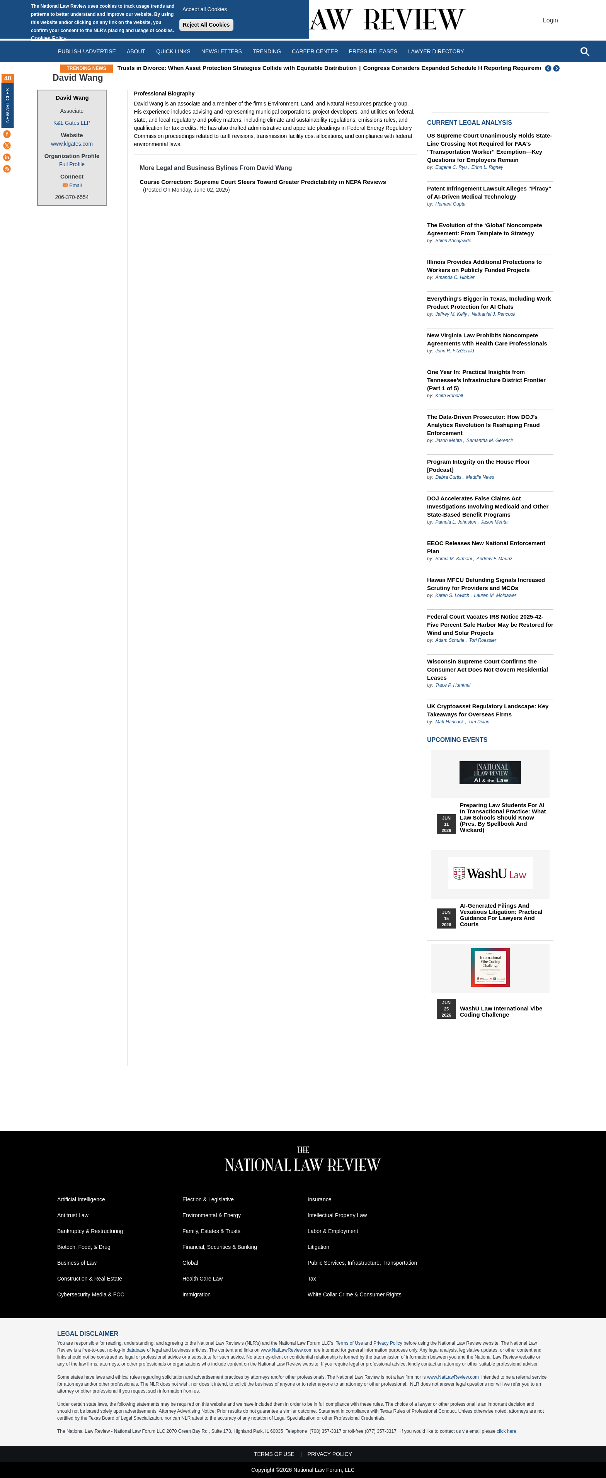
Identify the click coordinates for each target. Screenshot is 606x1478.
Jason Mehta (448, 440)
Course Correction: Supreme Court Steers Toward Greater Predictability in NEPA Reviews (263, 182)
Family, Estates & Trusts (211, 1231)
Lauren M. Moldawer (495, 595)
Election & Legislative (208, 1199)
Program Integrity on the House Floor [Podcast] (478, 465)
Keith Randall (449, 395)
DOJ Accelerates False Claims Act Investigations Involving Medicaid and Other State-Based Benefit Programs (487, 506)
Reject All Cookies (206, 25)
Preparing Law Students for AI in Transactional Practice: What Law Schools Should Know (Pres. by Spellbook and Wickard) (503, 817)
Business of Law (77, 1263)
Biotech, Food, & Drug (84, 1247)
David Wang (72, 97)
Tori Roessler (482, 640)
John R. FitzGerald (454, 351)
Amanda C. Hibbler (454, 277)
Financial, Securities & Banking (219, 1247)
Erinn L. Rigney (487, 167)
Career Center (315, 51)
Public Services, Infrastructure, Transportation (362, 1263)
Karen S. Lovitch (452, 595)
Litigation (318, 1247)
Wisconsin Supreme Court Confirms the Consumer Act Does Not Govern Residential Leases (487, 669)
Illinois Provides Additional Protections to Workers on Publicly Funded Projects (484, 266)
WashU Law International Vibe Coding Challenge (501, 1011)
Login (550, 20)
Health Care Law (202, 1279)
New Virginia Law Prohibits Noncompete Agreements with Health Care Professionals (487, 339)
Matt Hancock (449, 722)
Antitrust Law (73, 1215)
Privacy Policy (387, 1343)
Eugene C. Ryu (450, 167)
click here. (507, 1431)
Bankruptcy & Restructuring (90, 1231)
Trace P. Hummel (452, 685)
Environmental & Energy (211, 1215)
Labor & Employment (333, 1231)
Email (75, 185)
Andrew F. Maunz (494, 558)
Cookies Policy (48, 38)
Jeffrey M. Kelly (451, 314)
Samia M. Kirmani (453, 558)
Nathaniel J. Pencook (493, 314)
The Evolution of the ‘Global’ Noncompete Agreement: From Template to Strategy (484, 229)
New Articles (7, 105)
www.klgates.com (72, 144)
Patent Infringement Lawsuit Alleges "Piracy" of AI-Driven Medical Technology (489, 192)
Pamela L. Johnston (455, 522)
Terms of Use (349, 1343)
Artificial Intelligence (81, 1199)
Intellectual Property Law (337, 1215)
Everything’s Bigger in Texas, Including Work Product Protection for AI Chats (489, 302)
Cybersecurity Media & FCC (90, 1294)
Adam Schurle (449, 640)
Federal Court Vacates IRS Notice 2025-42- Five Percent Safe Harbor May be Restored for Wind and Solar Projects (490, 624)
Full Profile (72, 164)
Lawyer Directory (436, 51)
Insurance (319, 1199)
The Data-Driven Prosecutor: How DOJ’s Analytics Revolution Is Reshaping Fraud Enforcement (483, 424)
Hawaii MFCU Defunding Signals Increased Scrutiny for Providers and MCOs (486, 584)
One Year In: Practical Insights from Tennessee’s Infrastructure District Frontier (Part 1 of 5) (486, 380)
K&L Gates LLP (71, 123)
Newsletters (221, 51)
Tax (312, 1279)
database (135, 1350)
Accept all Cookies (204, 9)
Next (557, 68)
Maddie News (480, 477)
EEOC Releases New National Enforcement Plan (486, 547)
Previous (548, 68)
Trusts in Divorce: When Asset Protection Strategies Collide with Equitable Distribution (292, 68)
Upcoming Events (457, 739)
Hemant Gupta (450, 204)
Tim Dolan (479, 722)
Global (190, 1263)
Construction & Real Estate (89, 1279)
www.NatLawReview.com (287, 1350)
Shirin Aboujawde (453, 240)
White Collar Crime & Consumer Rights (355, 1294)
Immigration (196, 1294)
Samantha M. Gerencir (489, 440)
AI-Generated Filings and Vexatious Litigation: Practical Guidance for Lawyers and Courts (501, 915)
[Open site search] (585, 51)
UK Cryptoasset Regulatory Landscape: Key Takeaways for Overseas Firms (487, 710)
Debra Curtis (448, 477)
